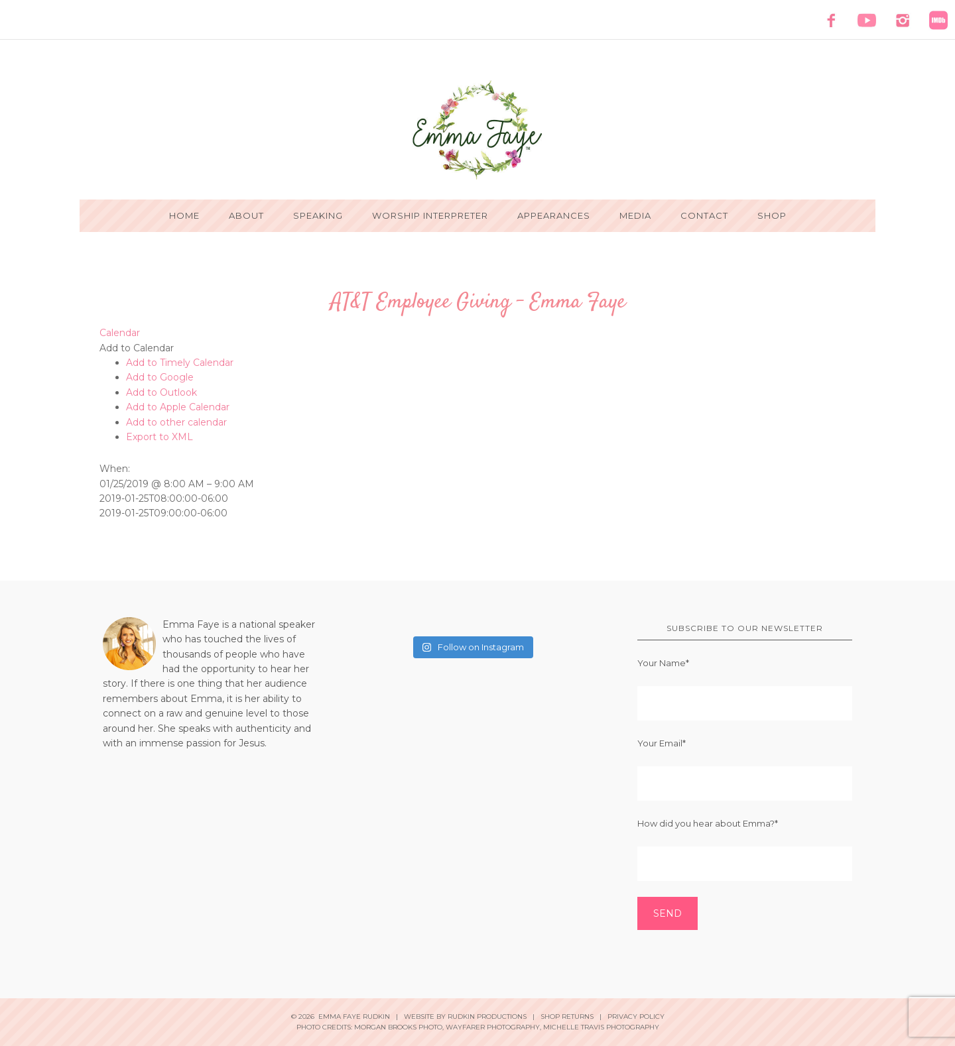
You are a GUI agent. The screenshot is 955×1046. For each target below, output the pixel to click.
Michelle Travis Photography (601, 1027)
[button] (136, 348)
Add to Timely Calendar (179, 363)
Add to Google (160, 377)
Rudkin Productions (487, 1016)
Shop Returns (567, 1016)
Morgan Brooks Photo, (399, 1027)
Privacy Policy (636, 1016)
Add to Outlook (161, 392)
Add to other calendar (176, 422)
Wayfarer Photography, (493, 1027)
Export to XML (159, 437)
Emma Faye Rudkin (477, 130)
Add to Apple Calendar (177, 407)
